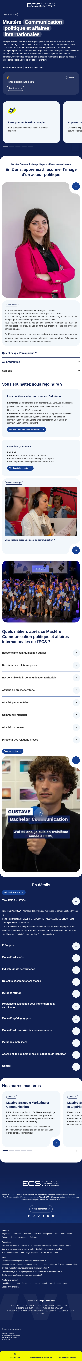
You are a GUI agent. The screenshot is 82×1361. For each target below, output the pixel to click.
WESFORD (41, 1314)
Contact (37, 1283)
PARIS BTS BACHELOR (24, 1308)
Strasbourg (22, 1237)
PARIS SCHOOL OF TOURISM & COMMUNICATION (24, 1311)
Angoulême (6, 1234)
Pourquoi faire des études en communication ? (20, 1264)
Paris (63, 1234)
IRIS (18, 1305)
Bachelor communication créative (49, 1249)
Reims (69, 1234)
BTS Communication (10, 1253)
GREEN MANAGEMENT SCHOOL (56, 1305)
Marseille (37, 1234)
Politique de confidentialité (11, 1335)
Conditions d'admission (51, 1283)
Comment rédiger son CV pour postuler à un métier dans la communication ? (32, 1271)
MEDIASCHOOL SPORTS (32, 1305)
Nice (56, 1234)
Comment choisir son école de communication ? (59, 1264)
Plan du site (6, 1339)
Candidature (7, 1283)
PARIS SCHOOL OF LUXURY (53, 1308)
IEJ (12, 1305)
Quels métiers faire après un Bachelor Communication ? (24, 1261)
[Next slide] (75, 147)
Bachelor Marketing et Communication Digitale (52, 1245)
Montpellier (47, 1234)
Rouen (13, 1237)
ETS (38, 1308)
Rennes (5, 1237)
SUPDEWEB (63, 1311)
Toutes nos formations (49, 1253)
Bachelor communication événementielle (18, 1249)
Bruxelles (27, 1234)
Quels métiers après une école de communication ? (22, 1275)
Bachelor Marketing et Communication (17, 1245)
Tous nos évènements (22, 1283)
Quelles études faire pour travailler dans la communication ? (25, 1268)
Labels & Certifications (10, 1287)
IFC (72, 1311)
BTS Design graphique (29, 1253)
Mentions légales (8, 1333)
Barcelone (18, 1234)
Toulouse (33, 1237)
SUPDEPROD (51, 1311)
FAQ (65, 1283)
